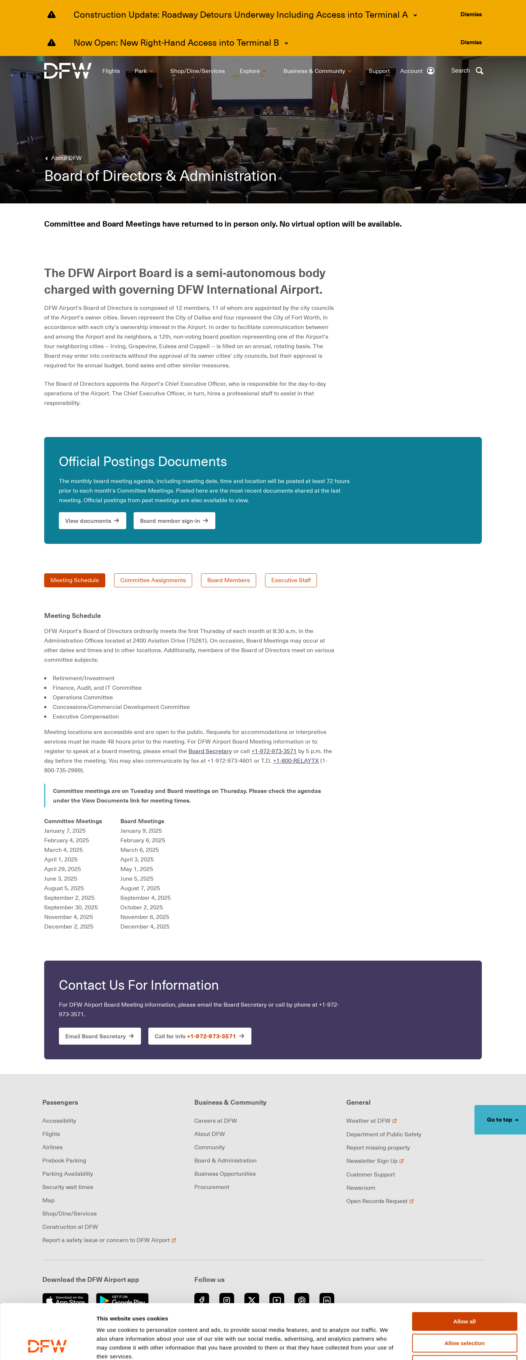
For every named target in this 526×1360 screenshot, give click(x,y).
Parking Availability (67, 1174)
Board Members (228, 580)
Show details (386, 1346)
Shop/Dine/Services (69, 1213)
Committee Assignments (153, 580)
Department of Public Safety (383, 1134)
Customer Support (370, 1174)
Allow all (464, 1270)
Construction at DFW (70, 1227)
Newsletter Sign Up (375, 1161)
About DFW (209, 1134)
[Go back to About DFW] (62, 157)
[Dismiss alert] (471, 14)
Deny (465, 1313)
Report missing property (378, 1147)
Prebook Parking (64, 1160)
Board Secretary (210, 751)
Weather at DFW (371, 1120)
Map (48, 1200)
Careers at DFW (215, 1120)
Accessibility (59, 1120)
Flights (51, 1134)
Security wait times (67, 1187)
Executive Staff (291, 580)
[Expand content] (415, 15)
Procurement (211, 1187)
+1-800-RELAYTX (296, 760)
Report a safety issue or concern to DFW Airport (109, 1240)
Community (209, 1147)
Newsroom (360, 1188)
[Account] (417, 71)
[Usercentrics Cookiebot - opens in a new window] (47, 1345)
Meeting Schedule (74, 580)
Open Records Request (380, 1201)
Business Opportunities (225, 1174)
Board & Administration (225, 1160)
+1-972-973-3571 (274, 751)
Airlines (52, 1147)
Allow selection (464, 1292)
